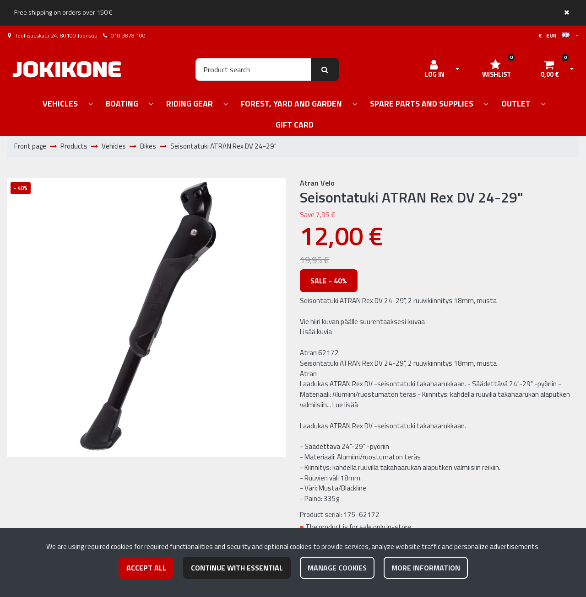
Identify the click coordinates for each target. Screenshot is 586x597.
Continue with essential (237, 567)
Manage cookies (337, 567)
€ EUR (554, 35)
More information (425, 567)
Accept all (146, 567)
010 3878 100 (128, 35)
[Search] (253, 69)
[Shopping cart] (550, 69)
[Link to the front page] (67, 69)
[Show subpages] (90, 104)
